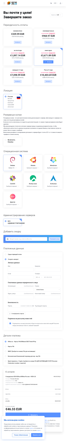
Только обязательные (21, 433)
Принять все (37, 433)
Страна (37, 286)
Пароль (10, 306)
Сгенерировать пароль (16, 313)
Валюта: (56, 15)
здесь (31, 426)
